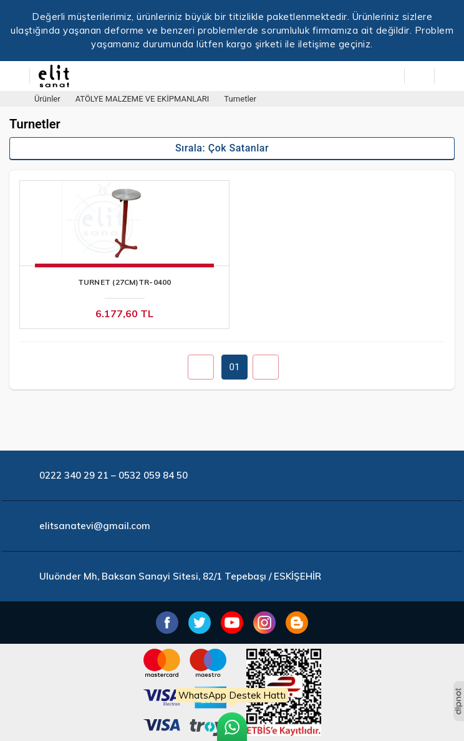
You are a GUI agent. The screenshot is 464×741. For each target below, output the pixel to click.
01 (235, 367)
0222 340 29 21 (74, 475)
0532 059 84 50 (153, 475)
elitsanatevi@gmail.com (94, 526)
